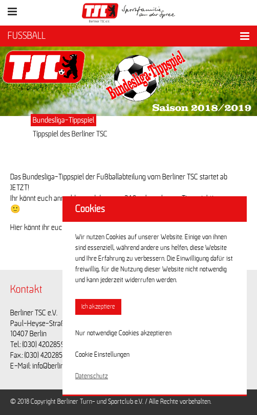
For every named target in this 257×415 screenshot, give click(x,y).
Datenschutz (91, 376)
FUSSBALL (27, 36)
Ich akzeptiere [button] (98, 307)
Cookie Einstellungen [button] (102, 354)
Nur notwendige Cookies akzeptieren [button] (123, 333)
